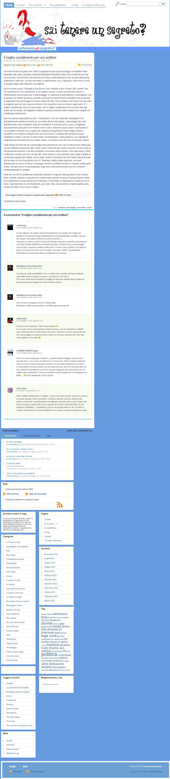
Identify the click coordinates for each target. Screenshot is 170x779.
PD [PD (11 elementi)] (65, 651)
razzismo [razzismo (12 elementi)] (65, 655)
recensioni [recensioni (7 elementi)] (53, 658)
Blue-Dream (156, 772)
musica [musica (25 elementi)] (52, 644)
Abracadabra (10, 431)
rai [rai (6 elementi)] (59, 655)
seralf (18, 225)
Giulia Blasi (46, 684)
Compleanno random (15, 559)
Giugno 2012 (49, 563)
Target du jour (12, 643)
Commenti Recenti (31, 436)
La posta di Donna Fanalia (17, 688)
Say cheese (11, 618)
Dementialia (11, 563)
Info (25, 766)
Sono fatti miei (47, 65)
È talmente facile (13, 463)
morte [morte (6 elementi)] (43, 645)
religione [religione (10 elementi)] (63, 657)
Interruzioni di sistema (15, 589)
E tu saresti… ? (37, 5)
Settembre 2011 (51, 596)
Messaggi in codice (14, 605)
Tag (48, 436)
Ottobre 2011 (49, 592)
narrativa (61, 207)
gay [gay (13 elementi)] (62, 623)
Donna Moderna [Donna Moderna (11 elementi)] (50, 620)
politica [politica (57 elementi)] (49, 654)
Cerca (123, 4)
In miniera (10, 584)
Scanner (9, 704)
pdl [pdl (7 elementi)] (68, 651)
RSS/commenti (12, 749)
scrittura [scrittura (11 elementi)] (57, 660)
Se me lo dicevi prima (15, 622)
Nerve (8, 696)
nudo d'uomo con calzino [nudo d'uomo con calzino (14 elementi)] (52, 649)
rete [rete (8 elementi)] (43, 661)
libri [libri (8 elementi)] (58, 636)
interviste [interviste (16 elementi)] (47, 632)
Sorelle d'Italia (12, 631)
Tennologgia (11, 647)
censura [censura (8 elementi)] (52, 617)
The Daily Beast (13, 717)
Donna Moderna (13, 568)
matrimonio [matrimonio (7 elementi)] (59, 639)
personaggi (71, 207)
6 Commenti (86, 65)
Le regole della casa (93, 5)
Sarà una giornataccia (79, 431)
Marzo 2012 (49, 571)
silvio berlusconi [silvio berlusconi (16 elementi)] (52, 664)
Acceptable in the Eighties (17, 547)
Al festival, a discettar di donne (19, 456)
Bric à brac (31, 65)
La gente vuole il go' (14, 593)
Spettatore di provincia (26, 266)
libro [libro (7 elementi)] (62, 636)
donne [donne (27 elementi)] (46, 623)
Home (9, 5)
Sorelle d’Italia (12, 709)
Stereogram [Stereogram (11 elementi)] (59, 667)
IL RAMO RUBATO (24, 351)
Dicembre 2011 (50, 584)
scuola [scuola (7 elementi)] (66, 661)
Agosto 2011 (49, 601)
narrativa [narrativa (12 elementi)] (64, 645)
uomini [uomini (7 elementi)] (63, 670)
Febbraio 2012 (50, 575)
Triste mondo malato (15, 652)
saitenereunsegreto (153, 766)
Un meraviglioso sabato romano (19, 449)
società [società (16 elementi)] (46, 667)
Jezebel (9, 683)
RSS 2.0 (62, 195)
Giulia (19, 319)
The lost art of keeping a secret (19, 725)
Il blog (75, 5)
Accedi (9, 741)
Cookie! (20, 5)
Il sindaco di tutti (13, 580)
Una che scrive (12, 656)
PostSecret (40, 88)
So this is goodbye (14, 442)
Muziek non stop (13, 610)
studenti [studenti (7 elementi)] (44, 670)
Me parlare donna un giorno (18, 601)
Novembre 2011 (51, 588)
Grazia (9, 576)
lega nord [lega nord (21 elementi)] (48, 636)
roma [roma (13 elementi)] (49, 660)
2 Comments (11, 444)
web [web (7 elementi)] (68, 670)
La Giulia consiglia (14, 597)
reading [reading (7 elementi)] (44, 658)
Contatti (47, 536)
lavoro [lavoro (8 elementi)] (64, 633)
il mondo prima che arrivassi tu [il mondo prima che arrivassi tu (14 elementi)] (55, 628)
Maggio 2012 (49, 567)
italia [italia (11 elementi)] (57, 632)
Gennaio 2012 (50, 579)
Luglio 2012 (49, 558)
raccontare (81, 207)
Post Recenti (10, 436)
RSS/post (10, 745)
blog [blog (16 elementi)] (44, 617)
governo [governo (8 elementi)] (45, 626)
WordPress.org (12, 753)
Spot (8, 635)
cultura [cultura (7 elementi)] (66, 617)
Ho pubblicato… (58, 5)
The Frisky (10, 721)
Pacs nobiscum (12, 614)
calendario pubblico (11, 528)
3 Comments (11, 452)
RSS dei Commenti (37, 494)
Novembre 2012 (51, 554)
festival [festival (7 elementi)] (56, 624)
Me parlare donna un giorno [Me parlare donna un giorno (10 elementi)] (54, 640)
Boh (8, 551)
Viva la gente (11, 660)
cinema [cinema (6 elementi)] (59, 617)
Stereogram (11, 639)
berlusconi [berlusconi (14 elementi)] (60, 614)
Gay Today (10, 572)
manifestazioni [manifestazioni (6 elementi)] (47, 639)
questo (20, 88)
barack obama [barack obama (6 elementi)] (47, 614)
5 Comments (11, 459)
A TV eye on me (13, 542)
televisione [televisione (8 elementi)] (54, 670)
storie (89, 207)
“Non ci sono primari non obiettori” (20, 473)
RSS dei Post (12, 494)
